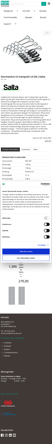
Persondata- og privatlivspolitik (13, 338)
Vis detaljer (42, 245)
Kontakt (42, 11)
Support (7, 24)
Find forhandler (10, 17)
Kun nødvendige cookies (26, 258)
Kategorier (8, 11)
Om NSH (26, 11)
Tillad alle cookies (26, 251)
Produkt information (10, 149)
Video (35, 149)
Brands (43, 17)
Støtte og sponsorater (9, 394)
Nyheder (28, 17)
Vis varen (12, 296)
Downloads (26, 149)
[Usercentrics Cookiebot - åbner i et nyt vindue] (41, 184)
